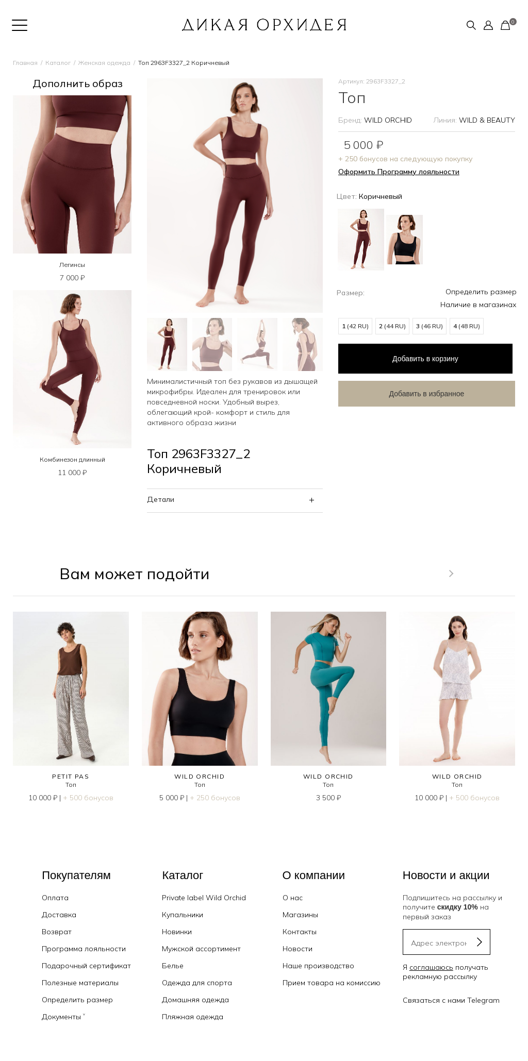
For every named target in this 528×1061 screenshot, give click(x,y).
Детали (160, 499)
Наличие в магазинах (478, 304)
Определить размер (481, 291)
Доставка (59, 914)
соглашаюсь (431, 967)
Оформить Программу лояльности (398, 171)
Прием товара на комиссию (332, 982)
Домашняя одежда (195, 999)
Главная (25, 62)
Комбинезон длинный (72, 459)
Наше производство (318, 965)
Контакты (300, 931)
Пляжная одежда (192, 1016)
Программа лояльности (84, 948)
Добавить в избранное (420, 389)
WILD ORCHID (388, 120)
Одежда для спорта (197, 982)
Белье (173, 965)
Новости (297, 948)
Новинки (177, 931)
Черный (404, 239)
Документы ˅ (63, 1016)
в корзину (421, 356)
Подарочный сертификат (86, 965)
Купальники (182, 914)
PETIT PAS (70, 776)
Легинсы (72, 264)
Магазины (300, 914)
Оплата (55, 897)
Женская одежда (104, 62)
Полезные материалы (80, 982)
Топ (70, 784)
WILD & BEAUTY (487, 120)
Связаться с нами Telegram (451, 1000)
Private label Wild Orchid (204, 897)
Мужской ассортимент (201, 948)
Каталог (58, 62)
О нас (293, 897)
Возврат (57, 931)
